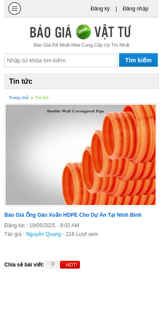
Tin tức (42, 97)
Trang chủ (19, 97)
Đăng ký (100, 9)
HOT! (71, 264)
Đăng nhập (135, 9)
